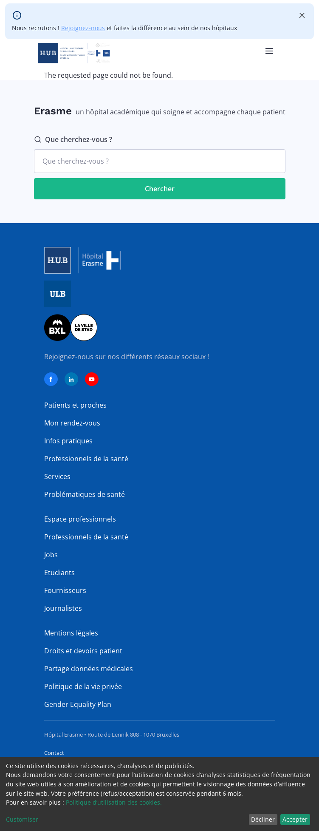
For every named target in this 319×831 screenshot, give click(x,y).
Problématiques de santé (84, 494)
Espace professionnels (80, 519)
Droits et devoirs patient (83, 650)
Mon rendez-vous (72, 423)
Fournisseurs (65, 590)
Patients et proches (75, 405)
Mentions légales (71, 633)
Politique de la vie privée (83, 686)
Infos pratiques (68, 440)
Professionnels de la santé (86, 458)
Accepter (295, 819)
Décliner (263, 819)
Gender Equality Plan (77, 704)
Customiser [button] (22, 819)
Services (57, 476)
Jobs (51, 554)
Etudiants (59, 572)
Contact (54, 753)
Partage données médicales (88, 668)
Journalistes (63, 608)
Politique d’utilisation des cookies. (114, 802)
